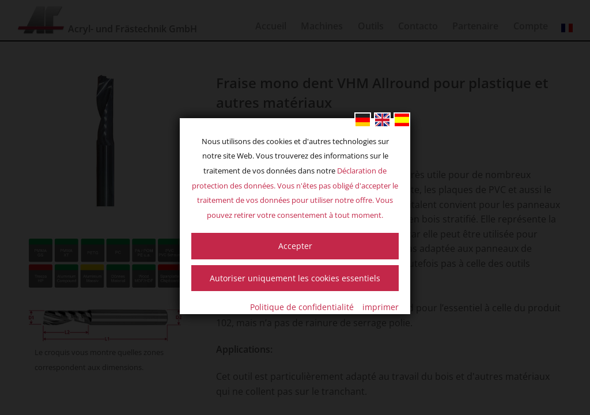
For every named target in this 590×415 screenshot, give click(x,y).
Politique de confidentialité (302, 306)
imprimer (380, 306)
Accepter (295, 245)
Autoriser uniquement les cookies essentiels (295, 278)
